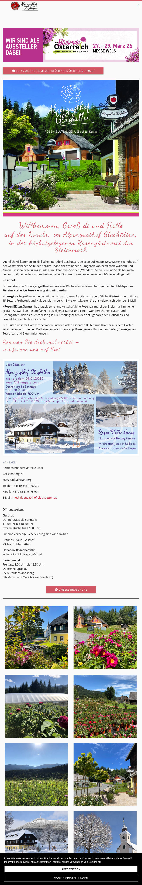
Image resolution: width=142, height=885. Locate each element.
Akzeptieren (70, 869)
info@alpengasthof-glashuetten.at (34, 498)
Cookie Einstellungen (71, 878)
